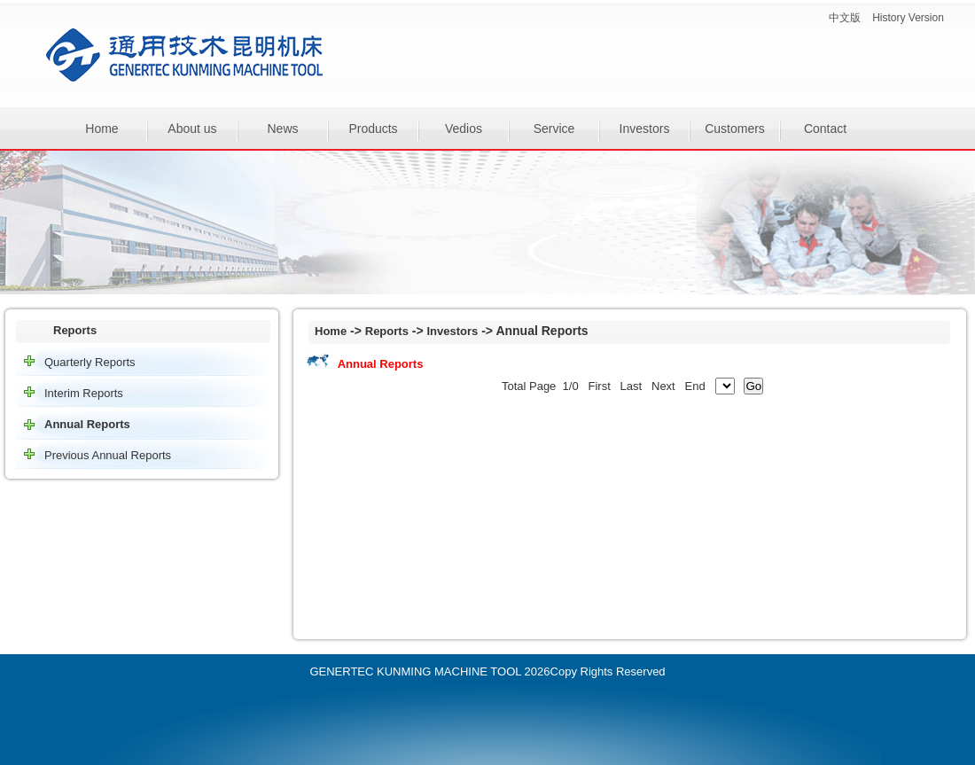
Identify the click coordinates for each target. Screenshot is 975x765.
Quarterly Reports (90, 362)
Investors (645, 128)
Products (372, 128)
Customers (735, 128)
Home (101, 128)
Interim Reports (83, 393)
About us (192, 128)
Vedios (463, 128)
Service (554, 128)
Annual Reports (87, 424)
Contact (825, 128)
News (282, 128)
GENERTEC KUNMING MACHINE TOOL (415, 671)
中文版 (845, 18)
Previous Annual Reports (107, 455)
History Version (908, 18)
